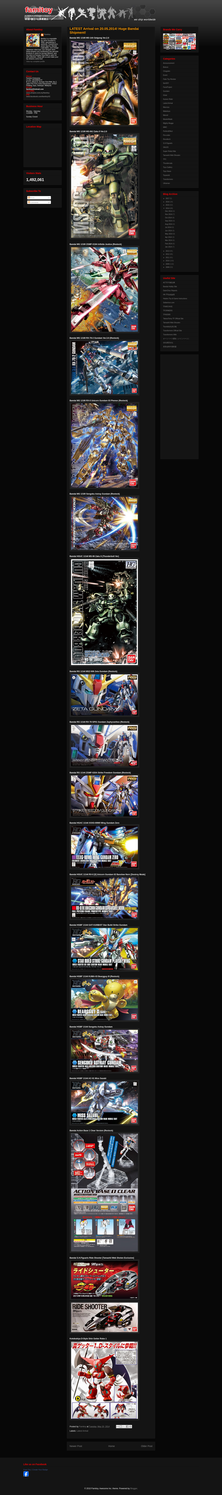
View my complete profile (35, 61)
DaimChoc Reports (170, 290)
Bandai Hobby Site (170, 286)
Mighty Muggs (168, 123)
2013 (168, 251)
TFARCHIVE (167, 307)
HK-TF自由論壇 (169, 294)
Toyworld (166, 175)
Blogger (133, 1488)
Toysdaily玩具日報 (170, 327)
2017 (168, 198)
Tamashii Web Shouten (171, 155)
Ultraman (166, 183)
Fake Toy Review (169, 79)
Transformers (168, 179)
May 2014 (169, 234)
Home (111, 1446)
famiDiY (166, 83)
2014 (168, 208)
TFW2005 (166, 315)
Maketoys (166, 111)
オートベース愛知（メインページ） (176, 339)
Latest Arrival (82, 1431)
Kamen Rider (168, 99)
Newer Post (76, 1446)
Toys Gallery (167, 167)
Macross (166, 107)
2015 (168, 205)
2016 (168, 202)
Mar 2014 (169, 240)
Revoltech (166, 139)
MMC (165, 127)
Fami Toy (27, 1470)
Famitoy (47, 34)
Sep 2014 (169, 221)
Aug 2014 (169, 224)
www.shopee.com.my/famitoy (38, 93)
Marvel (165, 115)
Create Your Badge (40, 1470)
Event (165, 75)
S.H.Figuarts (167, 143)
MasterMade (167, 119)
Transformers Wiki (170, 335)
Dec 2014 (169, 211)
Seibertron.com (168, 303)
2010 (168, 261)
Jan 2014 (168, 247)
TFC (164, 159)
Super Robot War (169, 151)
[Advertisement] (176, 406)
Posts (31, 198)
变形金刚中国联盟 (169, 347)
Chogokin (166, 71)
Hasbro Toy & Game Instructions (175, 299)
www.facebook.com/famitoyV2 (38, 96)
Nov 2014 (169, 214)
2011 (168, 257)
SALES (165, 147)
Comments (33, 202)
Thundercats (167, 163)
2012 (168, 254)
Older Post (146, 1446)
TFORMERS (167, 311)
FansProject (167, 87)
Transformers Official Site (172, 331)
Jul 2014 (168, 227)
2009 (168, 264)
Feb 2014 (169, 244)
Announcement (168, 63)
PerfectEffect (168, 131)
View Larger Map (43, 147)
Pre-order (166, 135)
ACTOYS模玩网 (169, 282)
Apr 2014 (168, 237)
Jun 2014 (168, 231)
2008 (168, 267)
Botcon (165, 67)
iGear (165, 95)
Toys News (167, 171)
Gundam (166, 91)
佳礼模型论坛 (168, 343)
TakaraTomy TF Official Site (173, 319)
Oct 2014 (168, 218)
